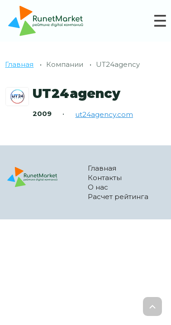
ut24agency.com (104, 114)
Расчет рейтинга (118, 196)
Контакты (105, 177)
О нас (98, 187)
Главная (19, 64)
